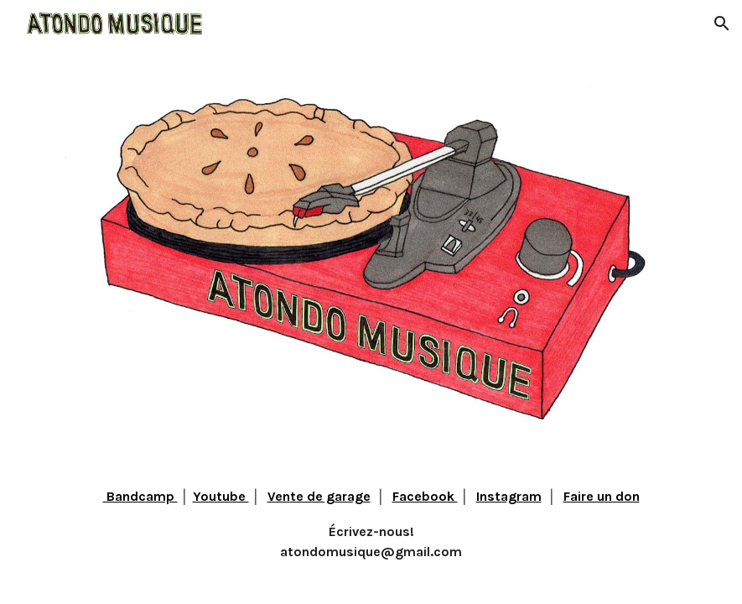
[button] (722, 23)
